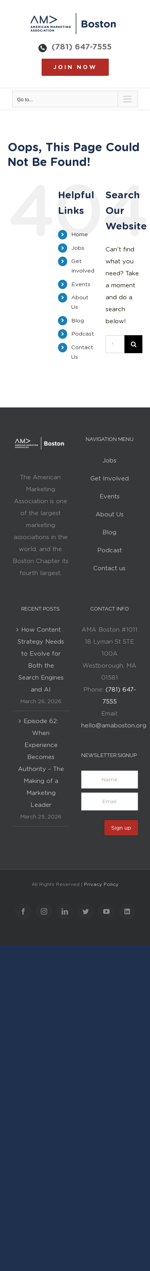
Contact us (109, 568)
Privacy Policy (101, 884)
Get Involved (109, 478)
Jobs (77, 248)
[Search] (133, 344)
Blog (77, 320)
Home (79, 234)
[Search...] (115, 344)
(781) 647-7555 (82, 46)
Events (80, 284)
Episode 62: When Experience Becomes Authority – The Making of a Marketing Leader (41, 763)
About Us (110, 514)
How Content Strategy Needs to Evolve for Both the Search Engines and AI (41, 659)
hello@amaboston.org (113, 725)
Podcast (82, 333)
